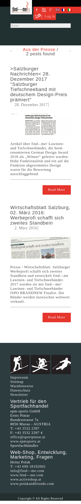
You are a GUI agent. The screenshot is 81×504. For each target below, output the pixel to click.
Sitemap (17, 382)
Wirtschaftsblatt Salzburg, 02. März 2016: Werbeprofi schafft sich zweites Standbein (40, 215)
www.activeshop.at (25, 479)
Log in (49, 16)
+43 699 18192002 (30, 466)
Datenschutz (20, 390)
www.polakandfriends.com (32, 484)
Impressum (19, 377)
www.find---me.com (26, 475)
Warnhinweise (21, 386)
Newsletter (19, 395)
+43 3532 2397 (27, 428)
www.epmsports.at (25, 441)
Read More (56, 189)
